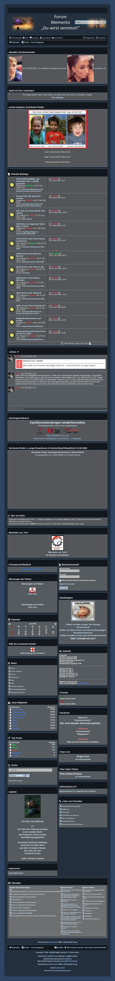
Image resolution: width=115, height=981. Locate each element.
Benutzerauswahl (69, 564)
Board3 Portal (52, 942)
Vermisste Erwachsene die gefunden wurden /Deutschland (29, 190)
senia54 (55, 179)
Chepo (14, 720)
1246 (53, 750)
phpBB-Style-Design (70, 961)
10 (54, 755)
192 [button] (104, 343)
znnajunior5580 (17, 709)
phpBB (49, 956)
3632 (53, 744)
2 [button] (92, 343)
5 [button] (99, 343)
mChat (12, 352)
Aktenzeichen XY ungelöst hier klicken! (77, 791)
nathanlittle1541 (17, 718)
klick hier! (32, 594)
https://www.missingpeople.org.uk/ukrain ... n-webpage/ (57, 438)
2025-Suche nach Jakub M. (29, 293)
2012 (53, 747)
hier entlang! (57, 97)
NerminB (15, 723)
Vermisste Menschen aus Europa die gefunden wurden (29, 312)
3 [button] (94, 343)
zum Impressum (15, 873)
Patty (14, 745)
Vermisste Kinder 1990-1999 (33, 262)
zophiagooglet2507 (18, 712)
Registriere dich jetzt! (67, 584)
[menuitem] (25, 38)
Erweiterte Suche (15, 781)
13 (54, 752)
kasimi (62, 968)
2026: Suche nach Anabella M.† (31, 305)
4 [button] (97, 343)
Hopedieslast (16, 753)
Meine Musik (27, 219)
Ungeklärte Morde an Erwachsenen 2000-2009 (27, 233)
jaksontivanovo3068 (19, 715)
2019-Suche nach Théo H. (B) (30, 267)
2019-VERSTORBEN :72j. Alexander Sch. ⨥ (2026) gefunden (28, 181)
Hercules (29, 186)
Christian (15, 755)
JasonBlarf (16, 728)
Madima (14, 726)
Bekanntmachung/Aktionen (32, 326)
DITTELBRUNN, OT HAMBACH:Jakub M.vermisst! (55, 68)
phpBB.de (68, 959)
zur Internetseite (82, 759)
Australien (26, 273)
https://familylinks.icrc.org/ (57, 435)
